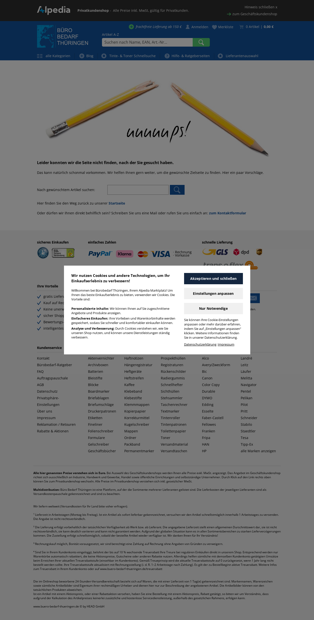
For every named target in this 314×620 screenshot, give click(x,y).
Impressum (226, 344)
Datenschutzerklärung (200, 344)
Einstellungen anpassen (213, 293)
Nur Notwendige (213, 308)
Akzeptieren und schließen (213, 278)
